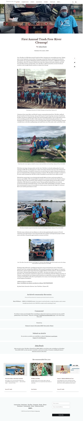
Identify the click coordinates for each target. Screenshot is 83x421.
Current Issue (17, 404)
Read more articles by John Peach (39, 351)
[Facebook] (74, 66)
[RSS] (31, 408)
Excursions (20, 406)
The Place (30, 404)
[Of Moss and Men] (41, 383)
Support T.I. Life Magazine (39, 337)
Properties (35, 404)
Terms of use (37, 411)
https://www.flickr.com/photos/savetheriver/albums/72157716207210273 (35, 283)
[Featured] (25, 365)
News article (47, 325)
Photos (44, 404)
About (32, 406)
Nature (51, 325)
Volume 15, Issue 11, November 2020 (34, 325)
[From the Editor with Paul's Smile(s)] (15, 383)
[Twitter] (74, 62)
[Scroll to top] (74, 58)
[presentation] (61, 411)
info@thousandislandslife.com (47, 315)
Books (40, 404)
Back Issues (24, 404)
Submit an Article (39, 406)
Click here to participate (51, 336)
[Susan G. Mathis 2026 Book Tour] (67, 383)
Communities (26, 406)
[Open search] (73, 2)
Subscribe (61, 415)
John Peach (43, 47)
